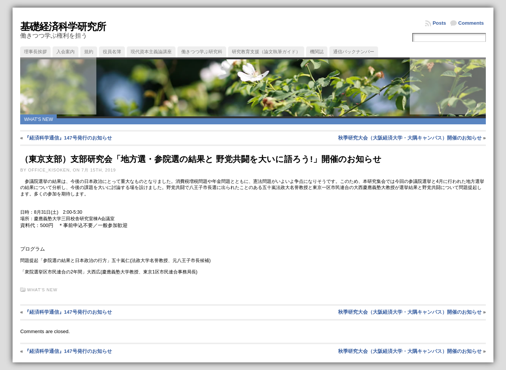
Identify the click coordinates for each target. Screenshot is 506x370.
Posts (439, 23)
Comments (471, 23)
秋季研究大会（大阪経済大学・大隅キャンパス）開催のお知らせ (410, 138)
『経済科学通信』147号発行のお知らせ (68, 138)
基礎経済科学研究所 (63, 26)
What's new (38, 119)
